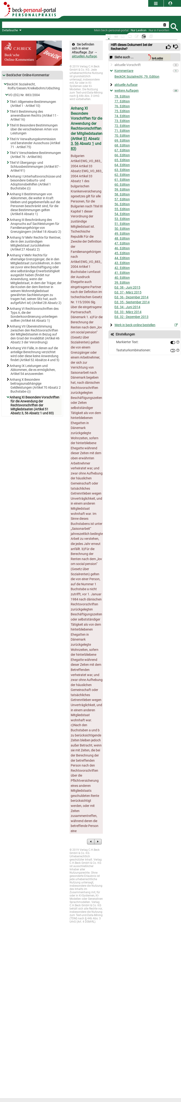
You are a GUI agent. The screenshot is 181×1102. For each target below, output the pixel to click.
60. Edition (122, 185)
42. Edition (122, 268)
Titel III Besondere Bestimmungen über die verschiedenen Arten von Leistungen (34, 129)
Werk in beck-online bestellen (134, 325)
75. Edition (122, 111)
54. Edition (122, 214)
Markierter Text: (127, 342)
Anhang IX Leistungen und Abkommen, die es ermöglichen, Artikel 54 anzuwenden (33, 370)
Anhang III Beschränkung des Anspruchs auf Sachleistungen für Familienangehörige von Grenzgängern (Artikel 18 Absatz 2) (35, 226)
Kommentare (123, 71)
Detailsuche (10, 30)
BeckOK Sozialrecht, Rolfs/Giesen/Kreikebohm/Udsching (34, 86)
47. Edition (122, 243)
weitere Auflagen (126, 91)
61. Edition (122, 180)
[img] (168, 46)
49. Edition (122, 234)
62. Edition (122, 175)
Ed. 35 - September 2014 (132, 302)
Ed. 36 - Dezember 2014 (131, 297)
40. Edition (122, 278)
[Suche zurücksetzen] (165, 25)
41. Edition (122, 273)
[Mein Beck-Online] (111, 30)
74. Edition (122, 116)
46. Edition (122, 248)
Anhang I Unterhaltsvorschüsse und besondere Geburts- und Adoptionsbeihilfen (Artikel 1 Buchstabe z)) (35, 182)
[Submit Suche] (174, 26)
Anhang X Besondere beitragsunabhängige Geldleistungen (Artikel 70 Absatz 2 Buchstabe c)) (35, 386)
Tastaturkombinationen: (133, 350)
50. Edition (122, 229)
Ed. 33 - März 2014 (127, 312)
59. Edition (122, 190)
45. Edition (122, 253)
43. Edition (122, 263)
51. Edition (122, 224)
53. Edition (122, 219)
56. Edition (122, 204)
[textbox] (82, 25)
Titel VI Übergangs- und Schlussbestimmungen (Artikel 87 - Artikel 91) (35, 167)
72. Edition (122, 126)
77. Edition (122, 101)
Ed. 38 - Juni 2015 (127, 287)
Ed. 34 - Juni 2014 (127, 307)
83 (73, 148)
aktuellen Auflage (84, 56)
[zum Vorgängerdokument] (90, 841)
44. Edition (122, 258)
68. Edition (122, 145)
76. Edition (122, 106)
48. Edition (122, 239)
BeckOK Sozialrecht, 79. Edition (136, 77)
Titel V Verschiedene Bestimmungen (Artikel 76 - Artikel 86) (35, 155)
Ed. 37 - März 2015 (127, 292)
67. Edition (122, 150)
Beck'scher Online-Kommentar (25, 75)
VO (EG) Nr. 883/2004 (24, 95)
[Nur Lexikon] (138, 30)
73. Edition (122, 121)
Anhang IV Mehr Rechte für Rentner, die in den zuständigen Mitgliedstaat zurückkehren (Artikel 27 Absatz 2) (35, 243)
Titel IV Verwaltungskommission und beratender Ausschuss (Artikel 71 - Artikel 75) (35, 143)
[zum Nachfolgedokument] (98, 841)
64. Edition (122, 165)
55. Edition (122, 209)
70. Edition (122, 136)
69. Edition (122, 141)
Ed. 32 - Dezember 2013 (131, 317)
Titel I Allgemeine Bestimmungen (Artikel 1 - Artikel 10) (33, 104)
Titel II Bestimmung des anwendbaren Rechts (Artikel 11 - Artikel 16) (34, 116)
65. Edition (122, 160)
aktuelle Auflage (125, 85)
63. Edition (122, 170)
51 (85, 138)
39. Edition (122, 283)
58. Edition (122, 194)
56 (76, 143)
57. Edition (122, 199)
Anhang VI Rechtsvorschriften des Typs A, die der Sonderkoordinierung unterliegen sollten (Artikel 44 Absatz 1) (34, 315)
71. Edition (122, 131)
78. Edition (122, 96)
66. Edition (122, 155)
